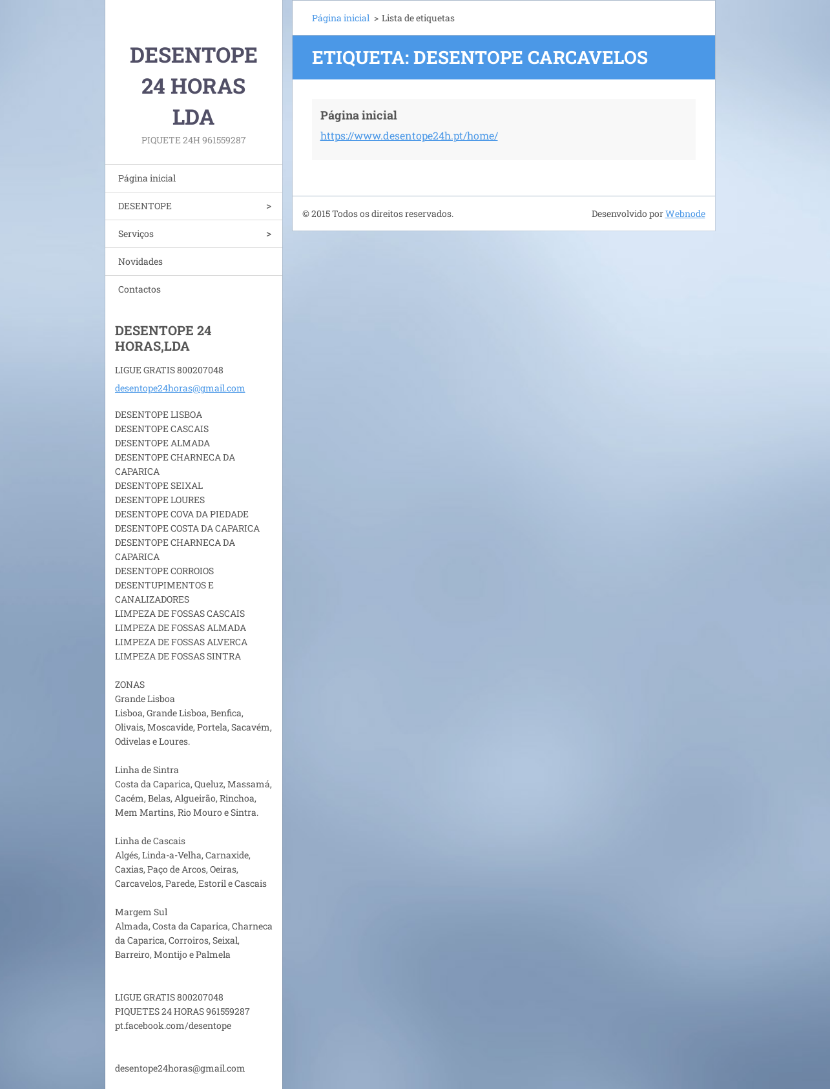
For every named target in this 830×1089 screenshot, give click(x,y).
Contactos (139, 289)
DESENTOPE (145, 206)
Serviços (136, 233)
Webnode (685, 213)
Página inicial (147, 178)
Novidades (140, 261)
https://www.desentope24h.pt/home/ (409, 135)
